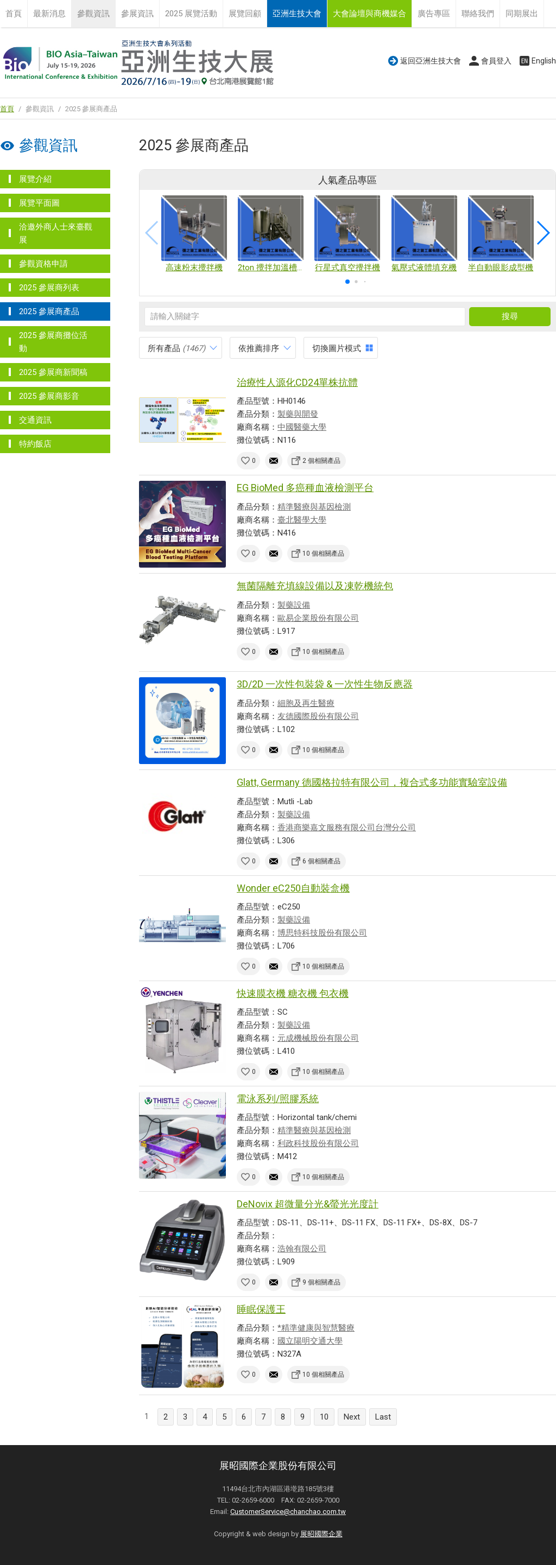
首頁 (13, 13)
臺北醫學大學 (301, 520)
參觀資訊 (93, 13)
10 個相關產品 (323, 553)
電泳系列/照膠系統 (278, 1098)
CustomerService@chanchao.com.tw (288, 1511)
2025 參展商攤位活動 (53, 341)
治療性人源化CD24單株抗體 (297, 382)
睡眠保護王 (261, 1309)
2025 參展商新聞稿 (53, 372)
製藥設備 (293, 605)
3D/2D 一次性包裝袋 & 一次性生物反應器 (325, 684)
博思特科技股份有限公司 (322, 933)
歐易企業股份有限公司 (318, 618)
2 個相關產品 (321, 461)
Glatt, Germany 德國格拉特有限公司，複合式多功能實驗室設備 (372, 782)
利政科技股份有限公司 (318, 1143)
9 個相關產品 (321, 1282)
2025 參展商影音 (49, 396)
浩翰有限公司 (301, 1249)
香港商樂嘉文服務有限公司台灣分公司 (346, 827)
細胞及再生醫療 (305, 703)
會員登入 (496, 60)
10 (324, 1417)
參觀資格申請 (43, 264)
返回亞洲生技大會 (430, 60)
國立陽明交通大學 (310, 1341)
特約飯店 (35, 444)
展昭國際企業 (321, 1534)
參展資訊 (137, 13)
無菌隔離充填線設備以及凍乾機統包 (315, 585)
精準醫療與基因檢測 (314, 507)
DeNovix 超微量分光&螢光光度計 (307, 1204)
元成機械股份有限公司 (318, 1038)
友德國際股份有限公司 (318, 716)
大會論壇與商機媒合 (369, 13)
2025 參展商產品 (49, 311)
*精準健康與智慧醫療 (316, 1328)
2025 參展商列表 (49, 287)
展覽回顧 (245, 13)
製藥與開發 (297, 414)
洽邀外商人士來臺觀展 (55, 233)
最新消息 (49, 13)
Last (383, 1417)
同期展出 (522, 13)
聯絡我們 (478, 13)
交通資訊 (35, 420)
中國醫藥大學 (301, 427)
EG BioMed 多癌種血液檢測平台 (305, 487)
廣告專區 (434, 13)
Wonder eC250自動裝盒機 (293, 888)
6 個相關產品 (321, 861)
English (544, 60)
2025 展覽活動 (191, 13)
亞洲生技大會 (297, 13)
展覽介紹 (35, 179)
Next (352, 1417)
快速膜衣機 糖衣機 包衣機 (293, 993)
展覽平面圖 (39, 203)
